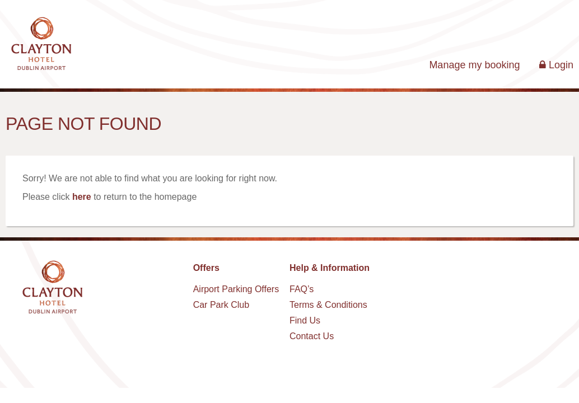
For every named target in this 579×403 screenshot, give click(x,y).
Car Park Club (221, 305)
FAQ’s (302, 289)
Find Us (305, 320)
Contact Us (312, 336)
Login (556, 65)
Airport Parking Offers (236, 289)
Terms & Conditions (328, 305)
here (81, 197)
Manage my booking (474, 65)
